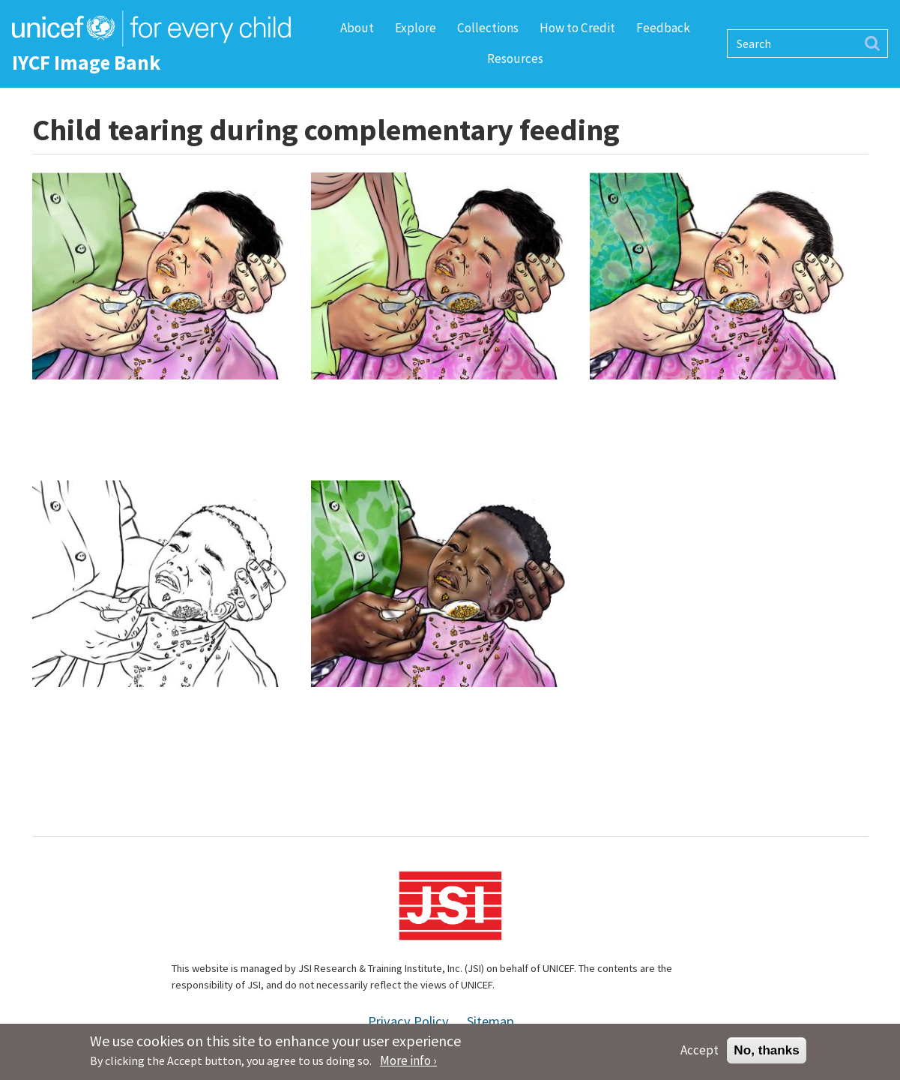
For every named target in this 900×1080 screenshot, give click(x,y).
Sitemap (490, 1021)
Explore (415, 28)
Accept (699, 1053)
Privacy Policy (408, 1021)
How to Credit (577, 28)
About (357, 28)
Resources (515, 58)
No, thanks (767, 1053)
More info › (408, 1064)
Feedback (663, 28)
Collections (488, 28)
